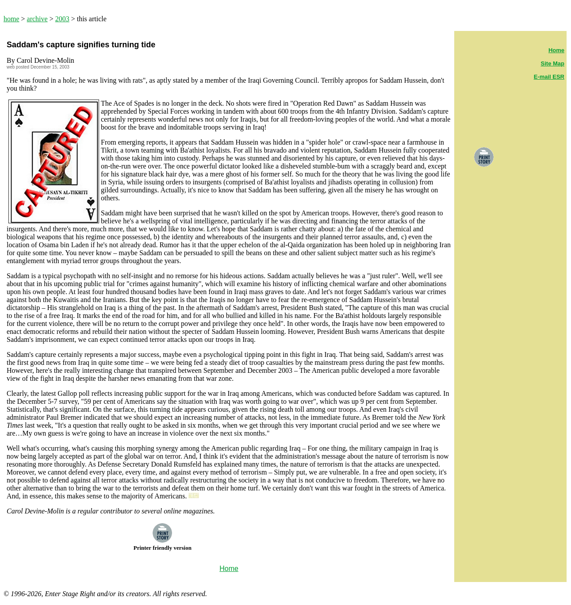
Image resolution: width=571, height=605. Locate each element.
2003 (62, 19)
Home (556, 50)
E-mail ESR (549, 76)
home (11, 19)
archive (37, 19)
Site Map (552, 63)
